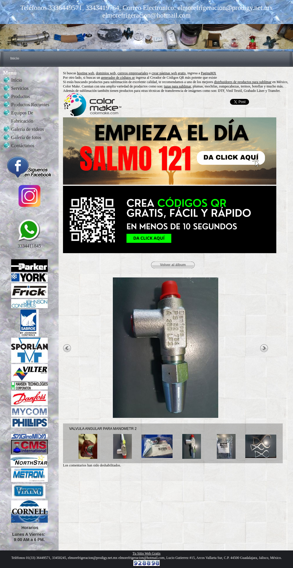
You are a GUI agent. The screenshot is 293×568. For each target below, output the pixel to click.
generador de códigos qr (118, 77)
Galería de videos (27, 129)
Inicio (14, 58)
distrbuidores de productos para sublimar (243, 82)
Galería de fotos (26, 137)
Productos (20, 96)
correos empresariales (132, 73)
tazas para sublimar (177, 86)
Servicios (20, 88)
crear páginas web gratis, (168, 73)
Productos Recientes (30, 104)
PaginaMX (208, 73)
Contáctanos (22, 145)
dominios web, (106, 73)
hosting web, (86, 73)
